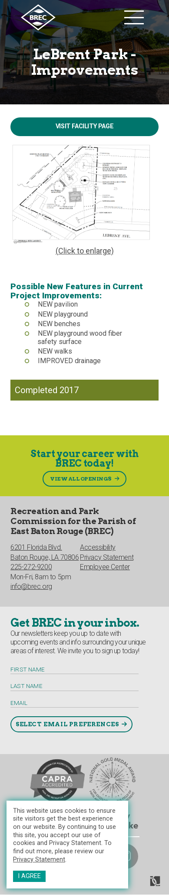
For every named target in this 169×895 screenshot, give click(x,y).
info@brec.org (31, 586)
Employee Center (105, 567)
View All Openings (81, 478)
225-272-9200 (31, 567)
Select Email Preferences (67, 724)
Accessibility (98, 547)
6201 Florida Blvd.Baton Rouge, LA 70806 (44, 552)
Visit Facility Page (84, 126)
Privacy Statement (39, 859)
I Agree (29, 876)
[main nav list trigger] (134, 17)
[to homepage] (70, 17)
